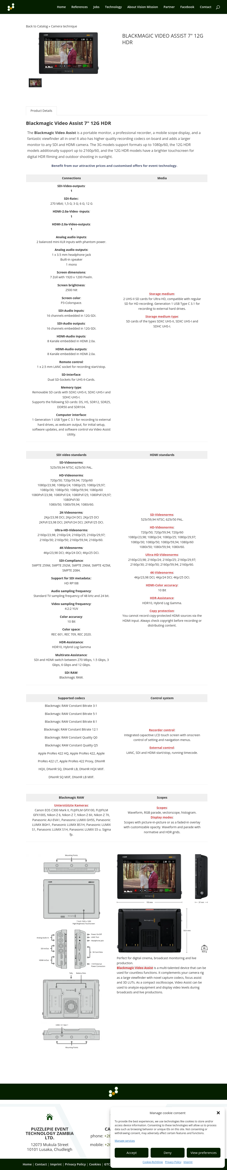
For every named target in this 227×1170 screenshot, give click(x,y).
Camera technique (64, 26)
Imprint (187, 1162)
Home (61, 7)
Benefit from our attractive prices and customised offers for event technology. (114, 165)
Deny (168, 1152)
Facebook (187, 7)
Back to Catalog (37, 26)
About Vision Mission (142, 7)
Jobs (96, 7)
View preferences (203, 1152)
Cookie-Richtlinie (153, 1162)
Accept (131, 1152)
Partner (169, 7)
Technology (113, 7)
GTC (107, 1164)
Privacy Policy (173, 1162)
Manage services (125, 1141)
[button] (218, 1113)
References (79, 7)
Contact (205, 7)
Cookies (95, 1164)
